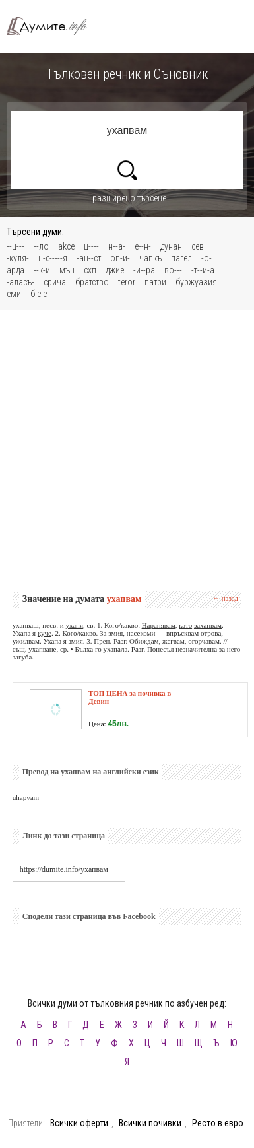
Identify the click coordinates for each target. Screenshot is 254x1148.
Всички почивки (150, 1123)
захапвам (208, 625)
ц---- (91, 246)
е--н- (143, 246)
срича (55, 282)
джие (115, 270)
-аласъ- (20, 282)
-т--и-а (202, 270)
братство (92, 282)
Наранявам (158, 625)
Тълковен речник (53, 26)
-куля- (18, 258)
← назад (225, 598)
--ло (41, 246)
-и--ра (144, 270)
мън (67, 270)
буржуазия (196, 282)
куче (44, 633)
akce (66, 246)
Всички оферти (79, 1123)
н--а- (116, 246)
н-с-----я (52, 258)
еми (14, 293)
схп (90, 270)
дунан (171, 246)
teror (126, 282)
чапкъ (150, 258)
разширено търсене (129, 198)
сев (197, 246)
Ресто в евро (217, 1123)
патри (155, 282)
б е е (38, 293)
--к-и (42, 270)
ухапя (74, 625)
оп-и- (120, 258)
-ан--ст (89, 258)
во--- (173, 270)
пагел (181, 258)
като (185, 625)
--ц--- (15, 246)
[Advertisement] (127, 450)
